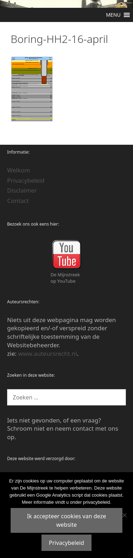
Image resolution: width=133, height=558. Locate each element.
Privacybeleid (26, 180)
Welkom (18, 170)
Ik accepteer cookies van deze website (66, 520)
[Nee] (124, 515)
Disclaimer (22, 190)
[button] (113, 15)
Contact (18, 201)
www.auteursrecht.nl (47, 353)
